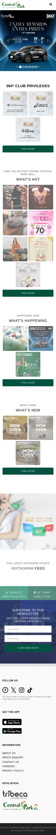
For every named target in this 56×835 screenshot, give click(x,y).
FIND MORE (28, 148)
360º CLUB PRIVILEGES (12, 93)
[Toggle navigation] (46, 4)
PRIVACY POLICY (13, 770)
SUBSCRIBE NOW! (28, 647)
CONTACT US (10, 762)
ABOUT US (9, 753)
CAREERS (8, 766)
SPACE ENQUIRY (12, 757)
